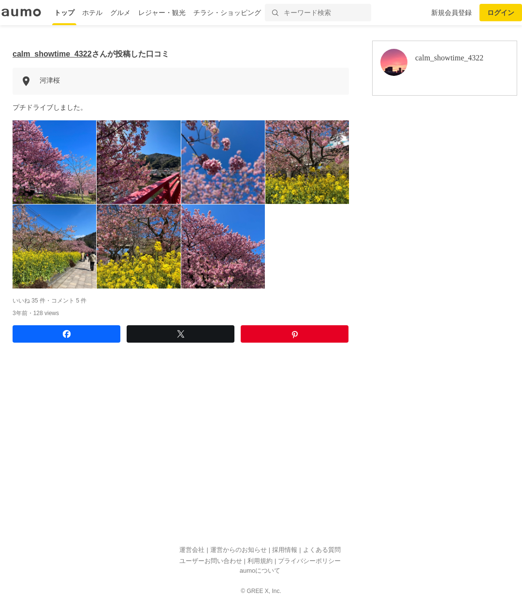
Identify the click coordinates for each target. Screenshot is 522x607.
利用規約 (260, 560)
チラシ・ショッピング (227, 12)
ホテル (92, 12)
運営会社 (191, 549)
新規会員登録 (451, 12)
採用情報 (284, 549)
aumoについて (260, 570)
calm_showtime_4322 (52, 54)
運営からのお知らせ (238, 549)
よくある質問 (322, 549)
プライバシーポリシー (309, 560)
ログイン (500, 12)
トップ (64, 12)
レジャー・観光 (162, 12)
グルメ (120, 12)
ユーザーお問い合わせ (210, 560)
